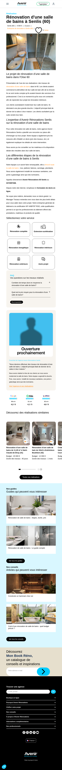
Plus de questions (17, 302)
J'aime (46, 30)
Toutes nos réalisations (31, 477)
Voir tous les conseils (16, 639)
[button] (41, 469)
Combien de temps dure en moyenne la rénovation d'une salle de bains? (31, 284)
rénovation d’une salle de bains (18, 86)
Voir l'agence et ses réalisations (21, 386)
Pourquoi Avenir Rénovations (17, 702)
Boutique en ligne (12, 698)
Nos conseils (11, 712)
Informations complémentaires (17, 721)
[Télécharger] (43, 672)
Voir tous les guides (15, 561)
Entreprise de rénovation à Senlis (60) (20, 28)
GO (53, 691)
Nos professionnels (13, 726)
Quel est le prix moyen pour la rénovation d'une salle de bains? (31, 293)
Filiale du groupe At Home (31, 760)
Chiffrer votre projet (13, 707)
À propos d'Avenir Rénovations (17, 717)
